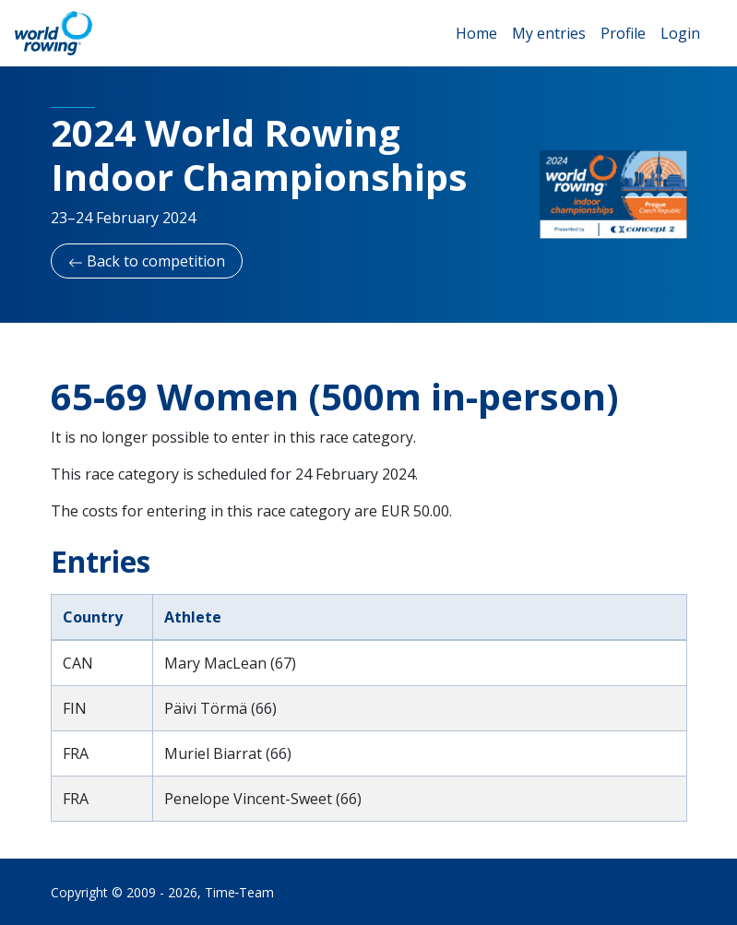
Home (476, 33)
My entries (549, 33)
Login (680, 33)
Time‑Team (240, 892)
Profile (623, 33)
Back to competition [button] (146, 261)
